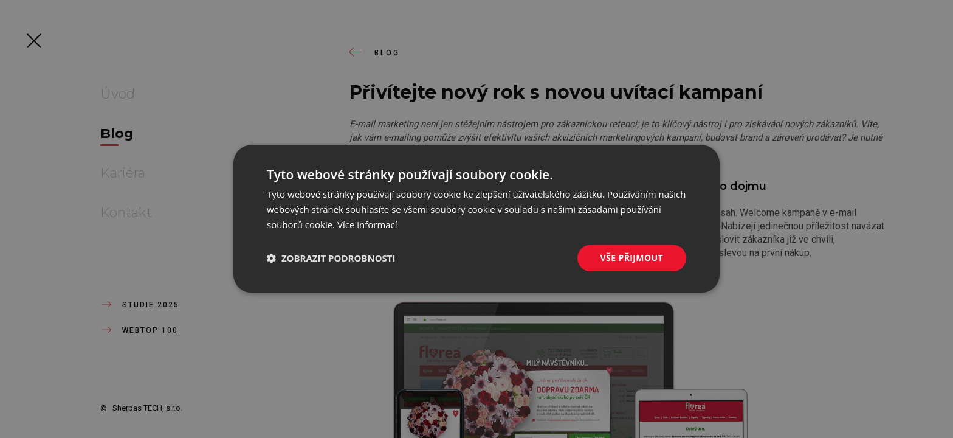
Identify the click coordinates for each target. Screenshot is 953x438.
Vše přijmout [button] (631, 257)
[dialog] (476, 219)
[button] (331, 257)
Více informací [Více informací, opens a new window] (367, 224)
